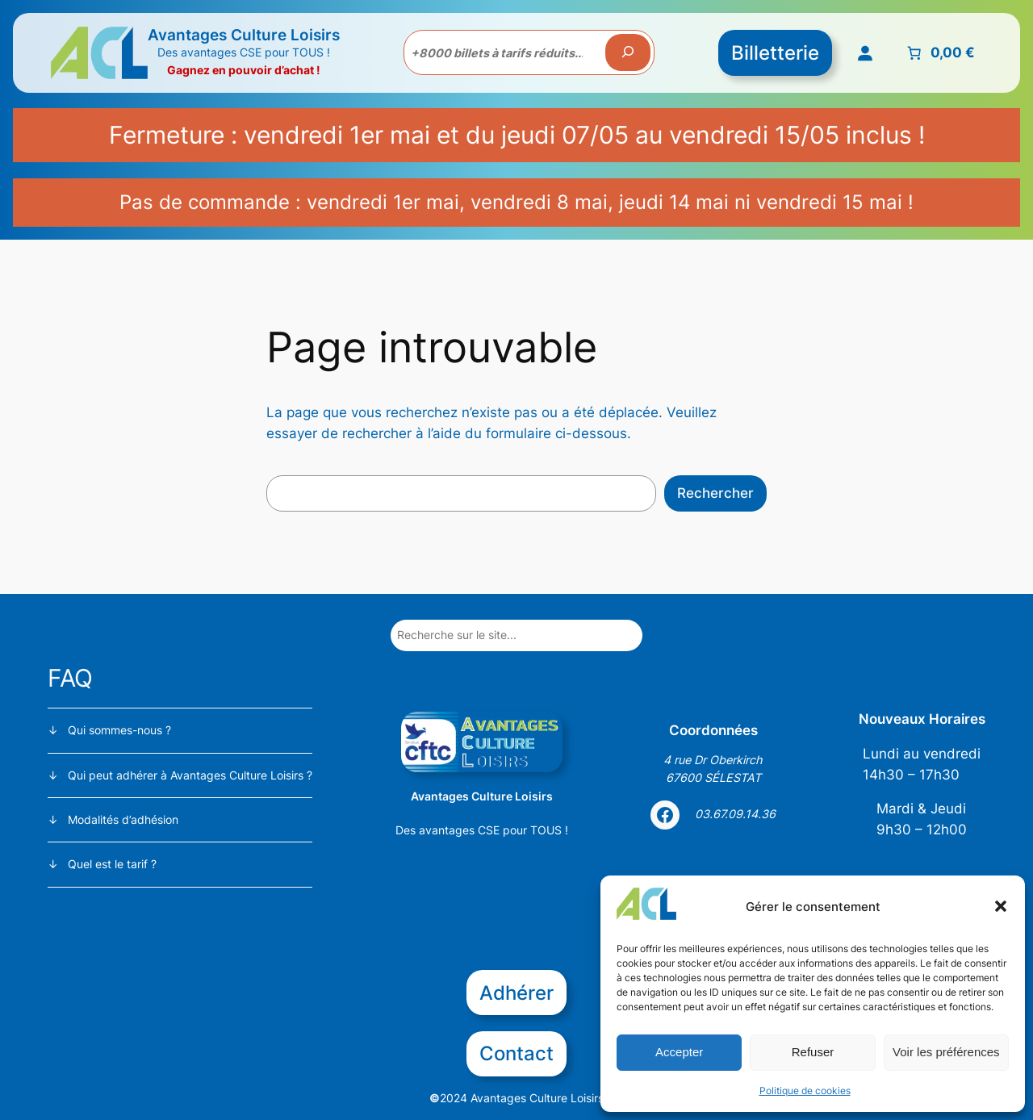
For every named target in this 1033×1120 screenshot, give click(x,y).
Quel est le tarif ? (112, 864)
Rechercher (715, 493)
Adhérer (516, 993)
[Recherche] (627, 52)
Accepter (679, 1052)
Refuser (813, 1052)
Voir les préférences (946, 1052)
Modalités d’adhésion (123, 819)
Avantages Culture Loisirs (244, 34)
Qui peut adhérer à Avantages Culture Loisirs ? (190, 775)
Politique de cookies (805, 1090)
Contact (516, 1053)
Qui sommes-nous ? (119, 730)
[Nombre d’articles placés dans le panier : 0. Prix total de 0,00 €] (939, 52)
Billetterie (775, 53)
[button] (1001, 906)
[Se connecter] (864, 52)
